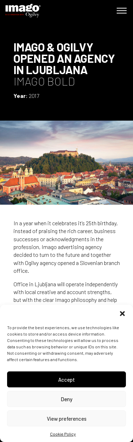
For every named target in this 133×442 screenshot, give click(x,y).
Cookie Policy (63, 433)
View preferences (67, 418)
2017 (34, 95)
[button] (122, 313)
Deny (66, 399)
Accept (66, 379)
